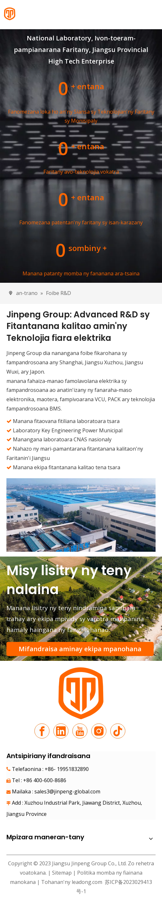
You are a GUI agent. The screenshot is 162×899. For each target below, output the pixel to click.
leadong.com (87, 882)
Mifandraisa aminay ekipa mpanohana (80, 648)
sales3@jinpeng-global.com (67, 791)
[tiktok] (117, 731)
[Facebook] (42, 731)
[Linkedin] (60, 731)
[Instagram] (98, 731)
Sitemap (62, 872)
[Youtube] (79, 731)
